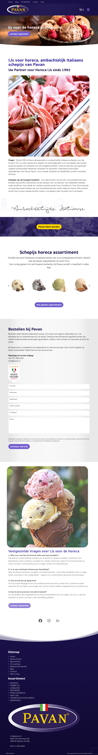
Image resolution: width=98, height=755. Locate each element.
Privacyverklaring (80, 753)
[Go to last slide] (8, 285)
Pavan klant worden (49, 226)
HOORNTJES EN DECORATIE (21, 698)
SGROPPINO (14, 700)
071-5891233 (25, 2)
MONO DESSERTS (16, 693)
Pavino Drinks (15, 659)
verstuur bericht (19, 446)
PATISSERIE (14, 690)
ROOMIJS (13, 683)
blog (16, 2)
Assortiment (14, 661)
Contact (12, 671)
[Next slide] (89, 285)
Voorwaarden (71, 753)
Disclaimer (89, 753)
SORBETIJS (14, 685)
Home (11, 656)
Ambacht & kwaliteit (17, 666)
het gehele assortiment (49, 304)
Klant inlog (13, 674)
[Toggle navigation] (88, 9)
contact (35, 2)
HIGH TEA (13, 695)
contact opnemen (19, 34)
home (10, 2)
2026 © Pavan (10, 753)
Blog (11, 669)
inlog (42, 2)
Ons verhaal (14, 664)
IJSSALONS (14, 688)
